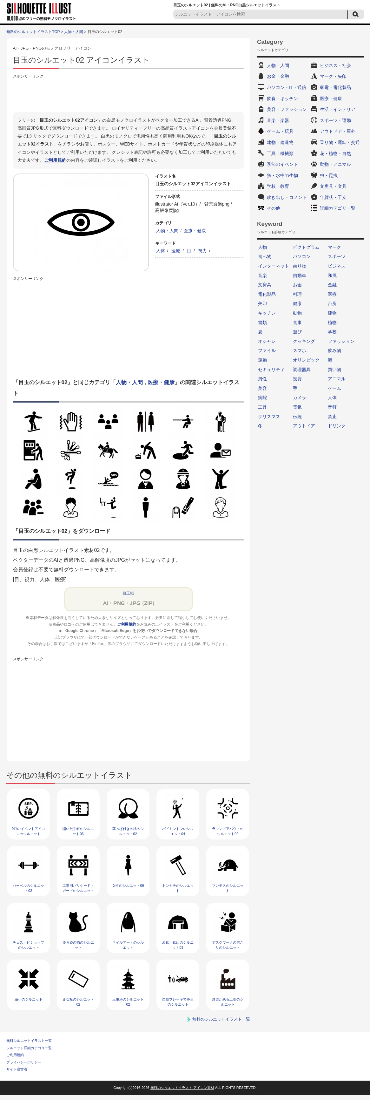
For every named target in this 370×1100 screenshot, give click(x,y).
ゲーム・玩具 (280, 131)
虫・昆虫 (329, 175)
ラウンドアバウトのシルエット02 (227, 831)
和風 (332, 275)
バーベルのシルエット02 (28, 888)
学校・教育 (278, 186)
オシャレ (267, 341)
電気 (297, 407)
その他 (273, 208)
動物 (297, 313)
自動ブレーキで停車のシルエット (178, 1001)
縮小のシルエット (29, 999)
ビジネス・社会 (335, 65)
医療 (175, 250)
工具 (262, 407)
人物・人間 (73, 32)
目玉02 (128, 593)
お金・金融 (278, 76)
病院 (262, 397)
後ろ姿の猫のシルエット (78, 944)
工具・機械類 (280, 153)
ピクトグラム (306, 247)
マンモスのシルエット (227, 888)
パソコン (302, 256)
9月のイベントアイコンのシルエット (28, 831)
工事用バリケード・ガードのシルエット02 (78, 890)
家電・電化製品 (335, 87)
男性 (262, 378)
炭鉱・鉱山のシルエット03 (178, 944)
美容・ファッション (287, 109)
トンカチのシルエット (178, 888)
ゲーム (334, 388)
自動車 (299, 275)
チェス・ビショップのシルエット (28, 944)
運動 (262, 360)
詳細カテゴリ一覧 (337, 208)
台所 (332, 303)
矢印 (262, 303)
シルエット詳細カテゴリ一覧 (29, 1048)
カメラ (299, 397)
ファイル (267, 350)
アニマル (337, 378)
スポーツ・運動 (335, 120)
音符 (332, 407)
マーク (334, 247)
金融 (332, 284)
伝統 (297, 416)
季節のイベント (282, 164)
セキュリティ (271, 369)
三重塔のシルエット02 (128, 1001)
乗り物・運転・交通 (340, 142)
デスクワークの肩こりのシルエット (227, 944)
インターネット (273, 265)
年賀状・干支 (333, 197)
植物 (332, 322)
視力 (202, 250)
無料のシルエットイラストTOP (33, 32)
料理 (297, 294)
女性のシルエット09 (128, 885)
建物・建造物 (280, 142)
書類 (262, 322)
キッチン (267, 313)
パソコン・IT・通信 (286, 87)
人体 (160, 250)
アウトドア (304, 425)
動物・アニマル (335, 164)
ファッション (341, 341)
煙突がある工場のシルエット (227, 1001)
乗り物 (299, 265)
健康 (297, 303)
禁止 (332, 416)
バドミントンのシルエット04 (178, 831)
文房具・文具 (333, 186)
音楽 (262, 275)
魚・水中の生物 (282, 175)
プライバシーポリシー (23, 1062)
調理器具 (302, 369)
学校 (332, 331)
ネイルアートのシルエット (128, 944)
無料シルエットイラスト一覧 (29, 1040)
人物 (262, 247)
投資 (297, 378)
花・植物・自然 (335, 153)
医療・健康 (195, 230)
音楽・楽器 (278, 120)
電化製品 (267, 294)
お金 (297, 284)
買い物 (334, 369)
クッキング (304, 341)
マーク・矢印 (333, 76)
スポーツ (337, 256)
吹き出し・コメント (287, 197)
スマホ (299, 350)
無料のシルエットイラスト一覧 (221, 1019)
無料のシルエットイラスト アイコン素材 (182, 1088)
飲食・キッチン (282, 98)
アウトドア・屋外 (337, 131)
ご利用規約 (55, 160)
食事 (297, 322)
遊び (297, 331)
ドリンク (337, 425)
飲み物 (334, 350)
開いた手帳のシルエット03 (78, 831)
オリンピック (306, 360)
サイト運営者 (16, 1069)
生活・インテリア (337, 109)
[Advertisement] (128, 94)
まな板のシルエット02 (78, 1001)
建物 (332, 313)
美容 (262, 388)
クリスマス (269, 416)
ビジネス (337, 265)
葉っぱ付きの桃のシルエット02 (128, 831)
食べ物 (264, 256)
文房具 (264, 284)
